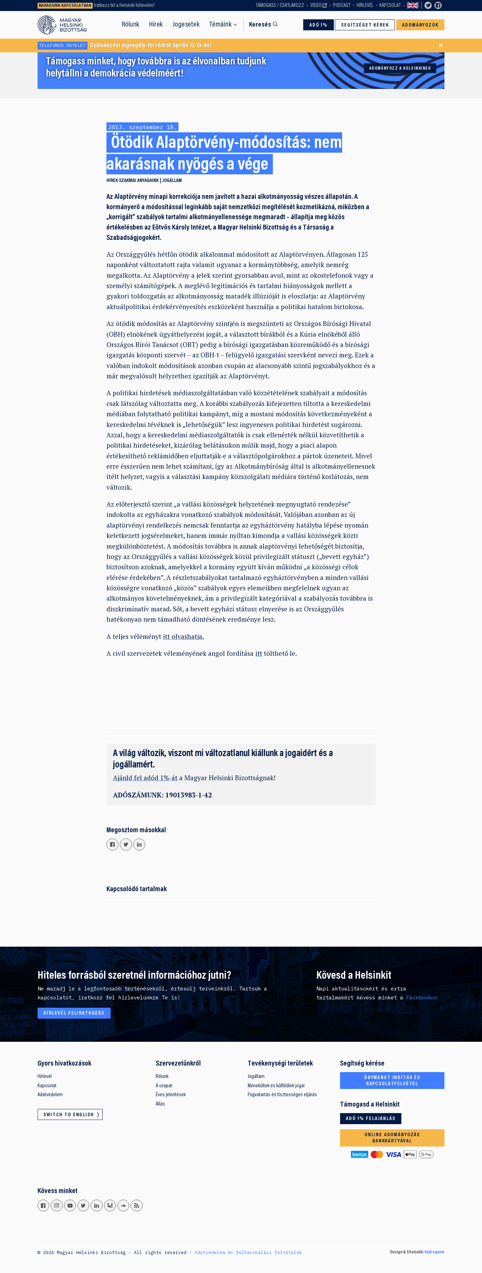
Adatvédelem (50, 1095)
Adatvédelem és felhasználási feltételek (248, 1252)
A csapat (164, 1086)
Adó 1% (318, 25)
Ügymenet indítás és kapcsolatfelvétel (392, 1081)
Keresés (260, 25)
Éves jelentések (171, 1095)
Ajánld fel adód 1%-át (145, 777)
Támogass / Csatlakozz (280, 5)
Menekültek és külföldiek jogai (276, 1086)
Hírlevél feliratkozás (73, 1013)
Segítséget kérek (365, 25)
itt (258, 653)
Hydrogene (434, 1252)
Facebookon (421, 997)
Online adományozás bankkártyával (392, 1138)
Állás (160, 1104)
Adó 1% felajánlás (370, 1118)
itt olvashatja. (183, 636)
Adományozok (420, 25)
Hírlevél (365, 5)
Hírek (156, 25)
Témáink (220, 25)
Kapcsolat (390, 5)
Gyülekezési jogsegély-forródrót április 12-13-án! (125, 46)
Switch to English (413, 6)
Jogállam (172, 180)
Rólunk (131, 25)
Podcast (341, 5)
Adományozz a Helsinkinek (400, 69)
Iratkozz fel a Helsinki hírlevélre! (124, 5)
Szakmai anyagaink (138, 180)
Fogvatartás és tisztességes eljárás (282, 1095)
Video (315, 5)
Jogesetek (186, 25)
